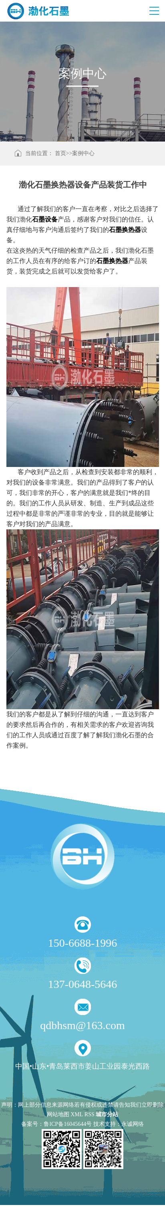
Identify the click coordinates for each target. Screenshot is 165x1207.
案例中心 (83, 153)
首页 (60, 153)
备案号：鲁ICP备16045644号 (56, 1124)
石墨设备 (45, 219)
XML (76, 1114)
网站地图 (58, 1114)
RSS (90, 1114)
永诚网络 (132, 1124)
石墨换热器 (112, 260)
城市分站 (107, 1114)
